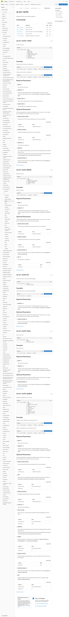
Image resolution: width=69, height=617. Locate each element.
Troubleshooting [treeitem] (5, 30)
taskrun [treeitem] (6, 244)
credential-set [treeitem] (7, 209)
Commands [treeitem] (6, 191)
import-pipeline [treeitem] (7, 219)
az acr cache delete (20, 29)
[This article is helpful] (64, 21)
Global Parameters (20, 165)
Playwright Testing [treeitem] (6, 421)
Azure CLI (21, 8)
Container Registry (34, 8)
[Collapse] (13, 7)
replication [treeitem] (6, 234)
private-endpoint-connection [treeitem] (8, 230)
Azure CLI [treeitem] (3, 14)
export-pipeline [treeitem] (7, 213)
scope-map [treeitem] (7, 238)
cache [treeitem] (6, 201)
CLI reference (27, 8)
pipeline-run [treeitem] (7, 227)
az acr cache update (20, 35)
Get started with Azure (63, 4)
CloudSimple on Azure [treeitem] (7, 159)
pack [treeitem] (5, 225)
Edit (51, 41)
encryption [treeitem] (6, 211)
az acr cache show (20, 33)
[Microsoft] (2, 1)
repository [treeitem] (6, 236)
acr (39, 8)
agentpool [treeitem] (6, 197)
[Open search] (64, 1)
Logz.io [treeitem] (4, 351)
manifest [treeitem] (6, 221)
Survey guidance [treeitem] (5, 28)
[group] (34, 69)
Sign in (66, 1)
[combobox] (7, 10)
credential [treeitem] (6, 207)
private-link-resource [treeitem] (8, 232)
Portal (57, 4)
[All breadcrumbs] (17, 8)
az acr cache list (19, 31)
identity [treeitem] (6, 217)
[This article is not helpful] (65, 21)
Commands (58, 10)
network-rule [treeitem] (7, 223)
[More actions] (52, 8)
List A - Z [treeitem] (4, 34)
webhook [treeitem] (6, 248)
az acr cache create (20, 27)
